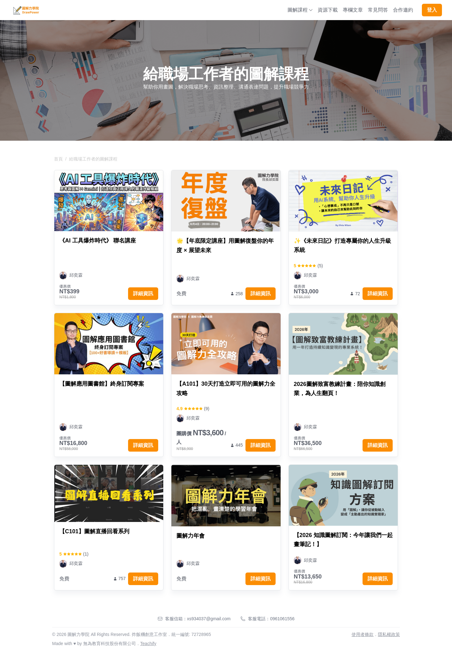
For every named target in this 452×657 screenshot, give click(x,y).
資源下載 (328, 10)
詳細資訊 (143, 293)
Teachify (148, 643)
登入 (432, 10)
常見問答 (378, 10)
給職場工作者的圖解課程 (93, 158)
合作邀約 (403, 10)
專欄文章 (353, 10)
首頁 (58, 158)
